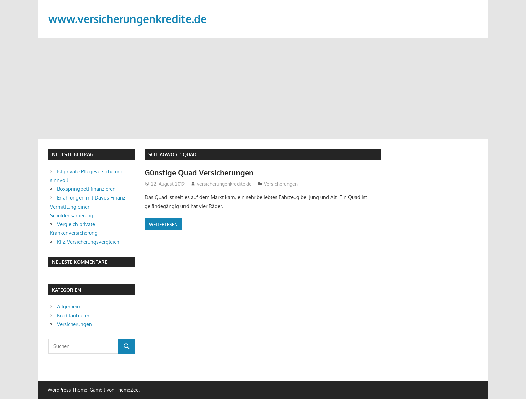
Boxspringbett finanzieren (86, 189)
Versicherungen (281, 184)
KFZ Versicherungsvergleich (88, 242)
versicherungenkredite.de (224, 184)
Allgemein (68, 306)
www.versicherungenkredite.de (127, 19)
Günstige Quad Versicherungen (199, 172)
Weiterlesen (163, 224)
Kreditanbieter (73, 315)
